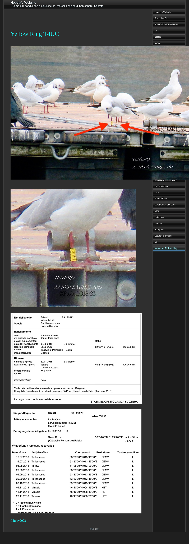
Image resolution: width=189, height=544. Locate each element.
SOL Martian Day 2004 (165, 205)
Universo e (159, 217)
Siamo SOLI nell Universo (166, 24)
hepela (158, 37)
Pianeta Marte (161, 198)
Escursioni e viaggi (163, 236)
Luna (157, 192)
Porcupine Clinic (162, 18)
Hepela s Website (163, 12)
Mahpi (157, 43)
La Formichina (161, 186)
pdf (156, 242)
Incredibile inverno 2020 (166, 180)
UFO (157, 211)
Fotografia (159, 229)
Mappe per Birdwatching (166, 248)
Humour (158, 223)
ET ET (157, 31)
